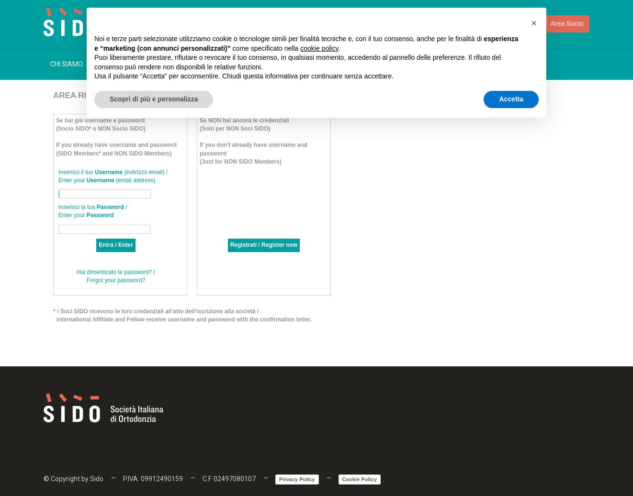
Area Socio (558, 24)
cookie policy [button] (319, 48)
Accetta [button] (511, 99)
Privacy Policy (297, 479)
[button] (534, 23)
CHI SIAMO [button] (70, 64)
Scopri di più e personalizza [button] (154, 99)
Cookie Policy (359, 479)
